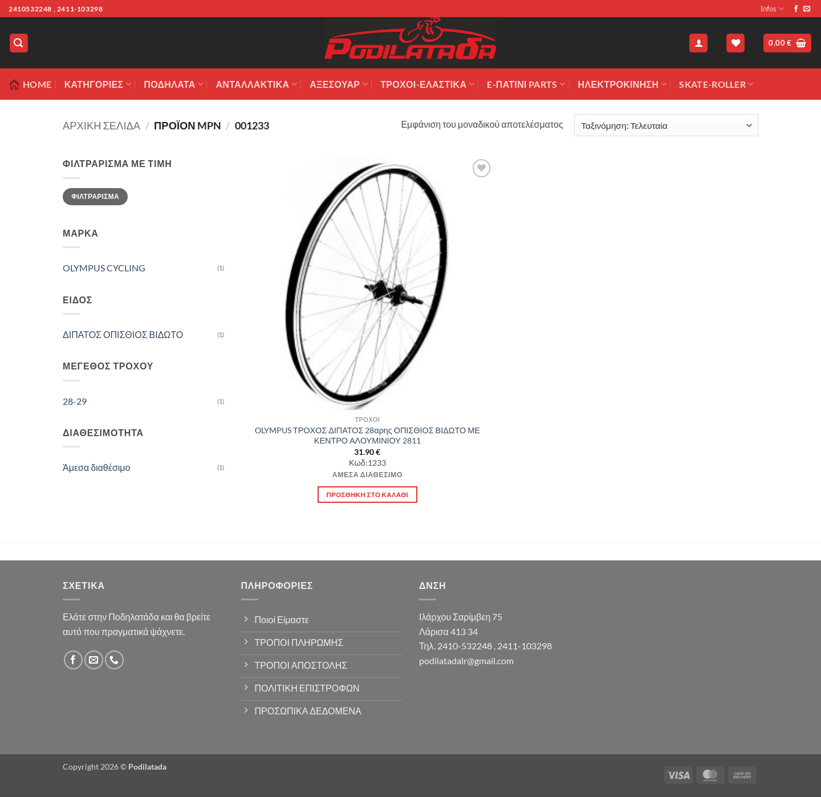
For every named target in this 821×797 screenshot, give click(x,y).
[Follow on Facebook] (795, 9)
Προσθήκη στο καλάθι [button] (368, 494)
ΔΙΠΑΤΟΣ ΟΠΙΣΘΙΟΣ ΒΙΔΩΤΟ (123, 334)
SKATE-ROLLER (716, 84)
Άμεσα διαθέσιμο (96, 467)
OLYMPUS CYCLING (104, 267)
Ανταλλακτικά (256, 84)
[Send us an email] (806, 9)
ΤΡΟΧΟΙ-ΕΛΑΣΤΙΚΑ (427, 84)
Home (30, 84)
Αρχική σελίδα (101, 125)
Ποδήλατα (173, 84)
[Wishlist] (735, 43)
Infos (772, 8)
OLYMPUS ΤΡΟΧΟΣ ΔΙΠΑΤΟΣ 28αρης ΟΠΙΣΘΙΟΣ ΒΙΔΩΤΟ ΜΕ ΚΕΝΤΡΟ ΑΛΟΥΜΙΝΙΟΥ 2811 (367, 435)
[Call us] (114, 659)
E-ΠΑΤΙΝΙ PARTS (526, 84)
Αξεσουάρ (339, 84)
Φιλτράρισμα (95, 196)
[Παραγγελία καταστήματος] (666, 125)
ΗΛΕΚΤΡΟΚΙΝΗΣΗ (622, 84)
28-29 (75, 401)
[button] (19, 43)
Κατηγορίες (97, 84)
